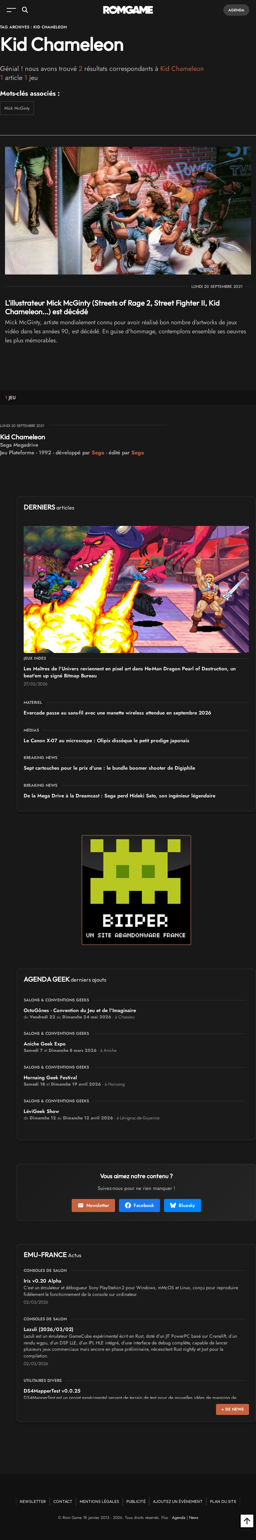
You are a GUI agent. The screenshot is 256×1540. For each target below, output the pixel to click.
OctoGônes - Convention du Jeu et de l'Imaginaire (80, 1010)
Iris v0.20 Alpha (42, 1281)
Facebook (139, 1205)
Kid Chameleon (22, 437)
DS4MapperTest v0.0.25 (52, 1391)
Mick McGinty (17, 108)
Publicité (136, 1501)
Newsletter (93, 1205)
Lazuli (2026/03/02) (48, 1329)
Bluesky (182, 1205)
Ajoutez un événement (178, 1501)
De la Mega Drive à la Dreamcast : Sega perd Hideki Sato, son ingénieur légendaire (119, 795)
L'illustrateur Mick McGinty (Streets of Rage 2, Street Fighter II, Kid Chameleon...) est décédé (112, 307)
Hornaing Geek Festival (50, 1077)
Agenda (236, 10)
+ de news (232, 1409)
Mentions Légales (99, 1501)
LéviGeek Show (41, 1111)
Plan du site (223, 1501)
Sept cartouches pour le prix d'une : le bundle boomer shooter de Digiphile (109, 768)
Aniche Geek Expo (45, 1044)
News (193, 1518)
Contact (62, 1501)
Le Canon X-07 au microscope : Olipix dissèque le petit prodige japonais (106, 740)
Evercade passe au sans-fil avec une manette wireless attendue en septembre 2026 (117, 713)
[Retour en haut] (247, 1521)
